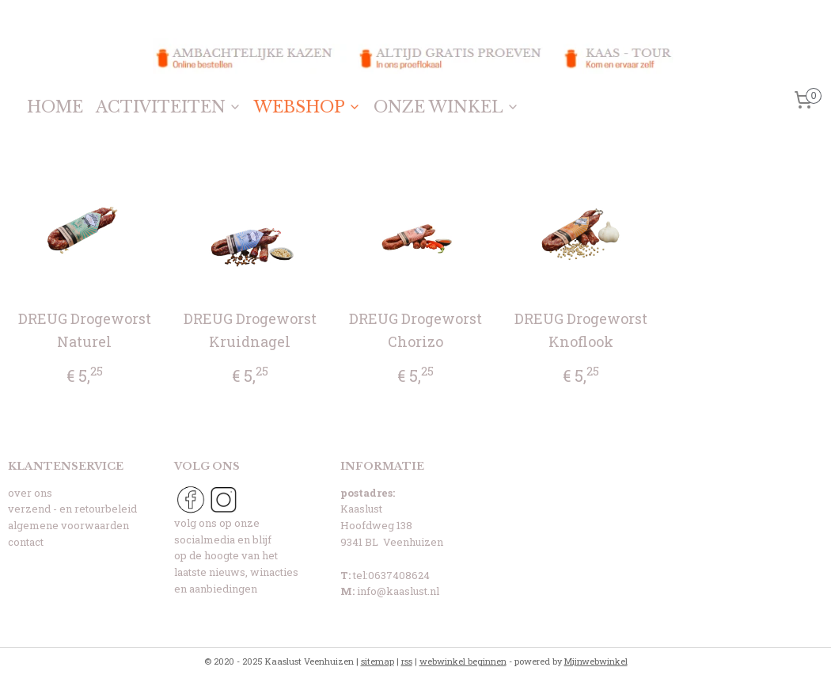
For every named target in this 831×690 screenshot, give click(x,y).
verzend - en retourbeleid (72, 508)
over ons (30, 493)
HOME (55, 106)
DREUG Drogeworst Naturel (84, 330)
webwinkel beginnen (463, 661)
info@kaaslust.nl (398, 591)
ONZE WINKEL (446, 106)
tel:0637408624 (391, 575)
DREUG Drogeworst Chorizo (415, 330)
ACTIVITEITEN (168, 106)
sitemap (377, 661)
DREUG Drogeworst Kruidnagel (250, 330)
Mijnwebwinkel (596, 661)
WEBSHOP (307, 106)
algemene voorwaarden (68, 525)
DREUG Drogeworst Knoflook (580, 330)
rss (406, 661)
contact (26, 542)
